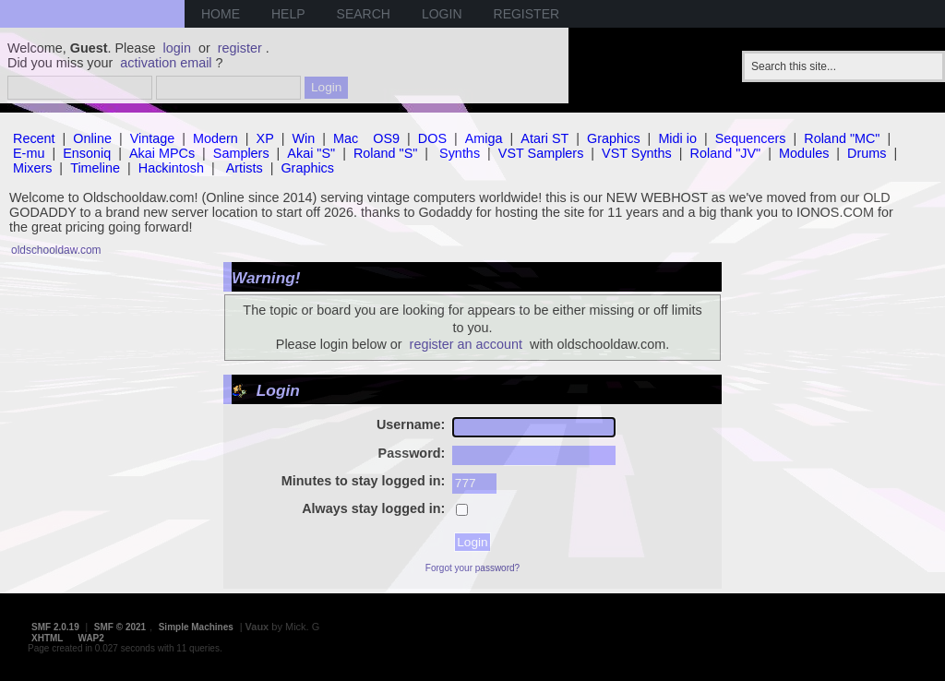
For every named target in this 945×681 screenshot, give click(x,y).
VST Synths (637, 153)
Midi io (677, 138)
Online (92, 138)
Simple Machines (196, 627)
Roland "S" (385, 153)
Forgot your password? (472, 568)
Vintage (152, 138)
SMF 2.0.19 (55, 627)
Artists (244, 168)
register (240, 48)
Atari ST (544, 138)
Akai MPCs (162, 153)
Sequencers (750, 138)
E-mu (28, 153)
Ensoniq (87, 153)
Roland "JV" (725, 153)
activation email (165, 62)
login (177, 48)
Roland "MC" (841, 138)
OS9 (386, 138)
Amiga (484, 138)
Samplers (241, 153)
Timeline (95, 168)
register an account (466, 344)
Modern (215, 138)
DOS (432, 138)
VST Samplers (541, 153)
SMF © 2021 (120, 627)
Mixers (32, 168)
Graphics (613, 138)
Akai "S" (311, 153)
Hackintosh (171, 168)
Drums (866, 153)
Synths (459, 153)
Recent (34, 138)
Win (304, 138)
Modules (804, 153)
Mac (345, 138)
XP (265, 138)
